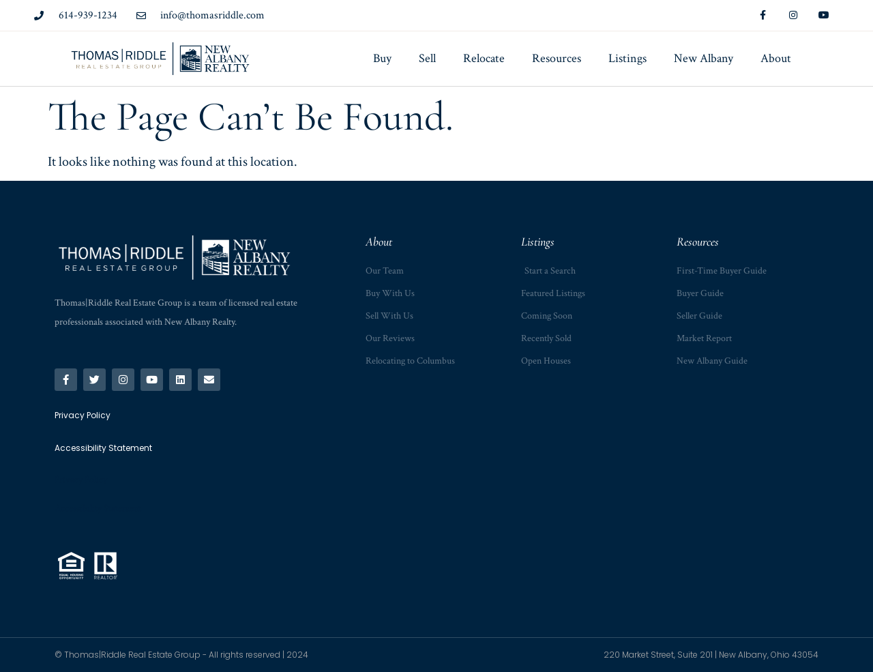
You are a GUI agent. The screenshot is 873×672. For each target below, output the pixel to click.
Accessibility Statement (98, 508)
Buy (382, 58)
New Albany (703, 58)
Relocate (484, 58)
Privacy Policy (81, 479)
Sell (427, 58)
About (775, 58)
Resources (556, 58)
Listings (627, 58)
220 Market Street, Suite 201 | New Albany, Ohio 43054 (711, 654)
